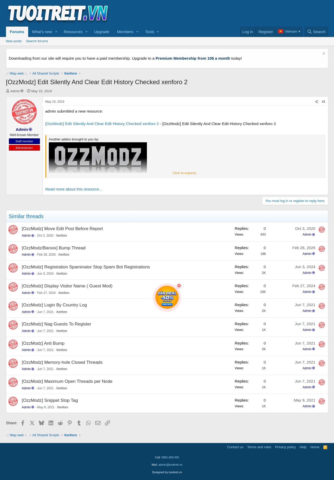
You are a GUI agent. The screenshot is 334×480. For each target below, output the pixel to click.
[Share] (316, 102)
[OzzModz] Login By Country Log (54, 305)
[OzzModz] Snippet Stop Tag (50, 400)
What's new (42, 31)
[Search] (316, 32)
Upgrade (101, 31)
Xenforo (61, 235)
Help (303, 447)
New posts (14, 41)
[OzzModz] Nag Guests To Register (56, 324)
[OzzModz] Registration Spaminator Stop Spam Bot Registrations (86, 266)
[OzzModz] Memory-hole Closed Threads (62, 362)
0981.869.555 (170, 457)
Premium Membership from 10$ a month (193, 58)
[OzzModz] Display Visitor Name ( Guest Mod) (67, 286)
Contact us (235, 447)
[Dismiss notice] (323, 54)
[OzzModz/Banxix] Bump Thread (54, 247)
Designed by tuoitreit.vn (167, 472)
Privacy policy (285, 447)
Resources (73, 31)
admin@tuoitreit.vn (170, 464)
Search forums (37, 41)
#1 (323, 101)
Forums (17, 31)
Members (125, 31)
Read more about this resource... (73, 189)
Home (314, 447)
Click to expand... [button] (185, 173)
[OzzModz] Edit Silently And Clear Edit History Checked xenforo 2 (102, 123)
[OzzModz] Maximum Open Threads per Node (67, 381)
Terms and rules (259, 447)
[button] (56, 32)
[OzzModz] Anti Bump (43, 343)
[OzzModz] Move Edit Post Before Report (62, 228)
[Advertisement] (233, 13)
